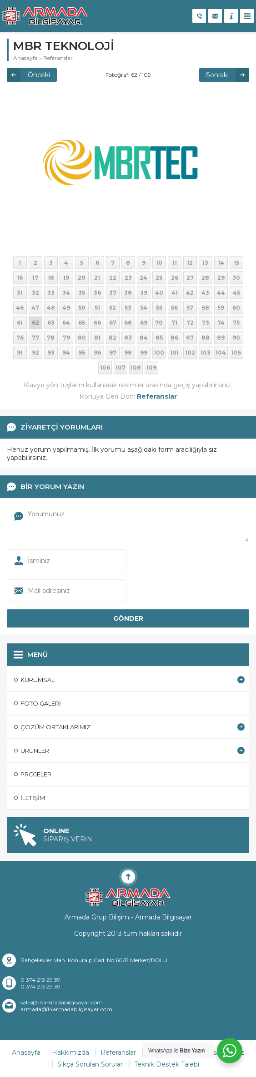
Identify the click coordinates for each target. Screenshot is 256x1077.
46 (20, 307)
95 (81, 352)
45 (236, 292)
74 (221, 322)
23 (128, 277)
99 (143, 352)
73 (205, 322)
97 (112, 352)
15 (236, 262)
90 (236, 337)
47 (35, 307)
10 (159, 262)
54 (143, 307)
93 (51, 352)
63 (51, 322)
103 (206, 352)
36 (97, 292)
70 (159, 322)
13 (205, 262)
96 (97, 352)
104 (221, 352)
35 (81, 292)
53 (128, 307)
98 (128, 352)
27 (190, 277)
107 (120, 367)
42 (190, 292)
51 (97, 307)
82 (112, 337)
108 (136, 367)
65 (81, 322)
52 (112, 307)
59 (220, 307)
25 (159, 277)
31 (20, 292)
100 (159, 352)
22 (112, 277)
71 (174, 322)
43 (205, 292)
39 (143, 292)
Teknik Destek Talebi (166, 1064)
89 (221, 337)
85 (159, 337)
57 (189, 307)
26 (174, 277)
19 (66, 277)
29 (221, 277)
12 (190, 262)
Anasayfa (25, 57)
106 (105, 367)
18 (51, 277)
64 (66, 322)
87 (190, 337)
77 (35, 337)
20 (81, 277)
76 (20, 337)
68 (128, 322)
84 (144, 337)
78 (51, 337)
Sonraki (217, 75)
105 (236, 352)
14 (221, 262)
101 (174, 352)
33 (51, 292)
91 (20, 352)
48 (51, 307)
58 (205, 307)
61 (20, 322)
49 (66, 307)
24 (143, 277)
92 (35, 352)
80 (82, 337)
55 (159, 307)
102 (190, 352)
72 (190, 322)
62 (35, 322)
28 (205, 277)
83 (128, 337)
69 (143, 322)
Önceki (39, 75)
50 (81, 307)
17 (35, 277)
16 (20, 277)
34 (66, 292)
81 (97, 337)
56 (174, 307)
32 (35, 292)
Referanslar (58, 57)
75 (236, 322)
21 (97, 277)
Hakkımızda (70, 1052)
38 (128, 292)
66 (97, 322)
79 (66, 337)
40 (159, 292)
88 (205, 337)
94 (66, 352)
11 (174, 262)
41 (174, 292)
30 (236, 277)
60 (236, 307)
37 (112, 292)
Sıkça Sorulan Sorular (90, 1064)
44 (221, 292)
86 (174, 337)
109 (151, 367)
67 (112, 322)
